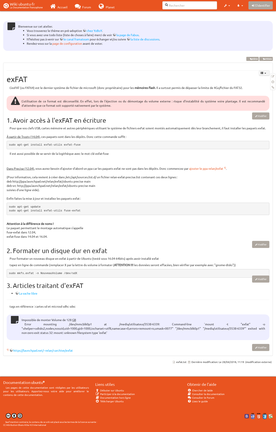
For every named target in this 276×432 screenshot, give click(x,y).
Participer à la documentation (115, 394)
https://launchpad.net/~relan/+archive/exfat (43, 350)
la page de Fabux (127, 35)
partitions (266, 58)
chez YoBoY (94, 30)
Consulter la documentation (206, 394)
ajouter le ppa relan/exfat (206, 168)
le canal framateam (76, 39)
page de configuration (67, 43)
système (252, 58)
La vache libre (28, 293)
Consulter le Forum (200, 397)
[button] (226, 5)
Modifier (262, 116)
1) (225, 167)
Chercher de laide (200, 390)
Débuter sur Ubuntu (109, 390)
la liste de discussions (145, 39)
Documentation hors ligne (113, 397)
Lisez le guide (197, 401)
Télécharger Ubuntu (109, 401)
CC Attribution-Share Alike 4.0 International (24, 424)
